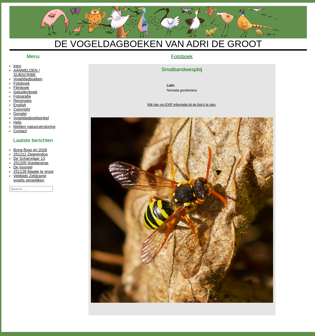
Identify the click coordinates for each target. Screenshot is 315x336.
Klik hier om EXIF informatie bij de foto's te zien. (181, 105)
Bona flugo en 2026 (30, 150)
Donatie (20, 113)
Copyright (21, 109)
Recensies (22, 100)
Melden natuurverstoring (34, 126)
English (19, 105)
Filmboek (21, 87)
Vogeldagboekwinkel (31, 118)
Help (17, 122)
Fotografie (22, 96)
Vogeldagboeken (27, 79)
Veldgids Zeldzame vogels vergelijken (29, 178)
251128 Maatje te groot (33, 171)
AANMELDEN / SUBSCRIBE (26, 72)
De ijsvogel (22, 167)
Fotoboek (21, 83)
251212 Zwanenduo (30, 154)
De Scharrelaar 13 (29, 158)
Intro (17, 66)
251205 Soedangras (30, 163)
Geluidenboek (25, 92)
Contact (20, 131)
